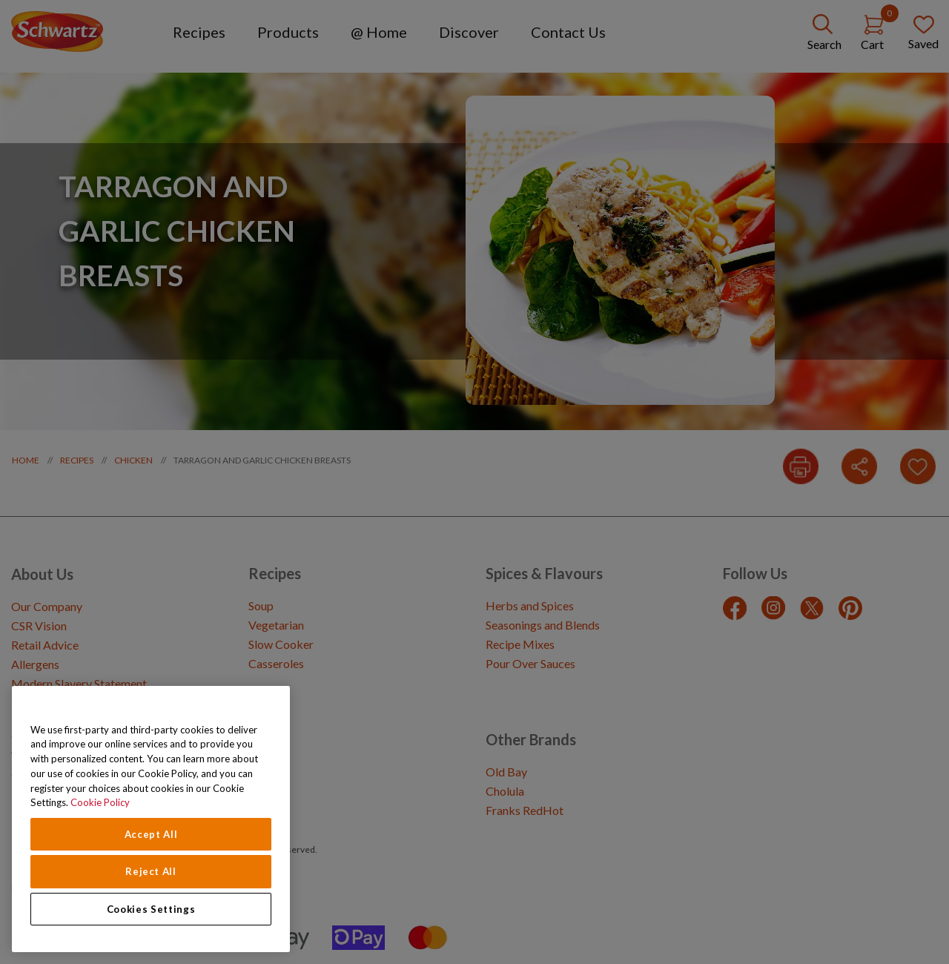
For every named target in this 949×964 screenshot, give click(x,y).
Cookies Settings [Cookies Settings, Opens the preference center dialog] (151, 909)
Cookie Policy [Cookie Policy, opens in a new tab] (100, 802)
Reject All (150, 871)
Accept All (151, 834)
